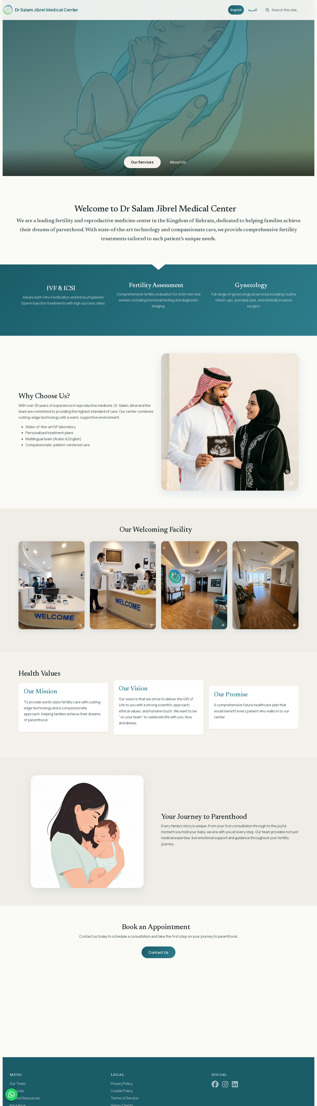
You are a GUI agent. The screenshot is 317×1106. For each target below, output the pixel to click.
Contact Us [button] (158, 952)
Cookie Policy (122, 1091)
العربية (251, 10)
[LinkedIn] (235, 1085)
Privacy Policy (122, 1084)
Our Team (18, 1084)
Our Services (140, 162)
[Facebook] (215, 1085)
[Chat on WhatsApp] (11, 1094)
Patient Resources (25, 1098)
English (234, 10)
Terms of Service (124, 1098)
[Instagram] (225, 1085)
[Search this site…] (288, 10)
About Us (180, 162)
